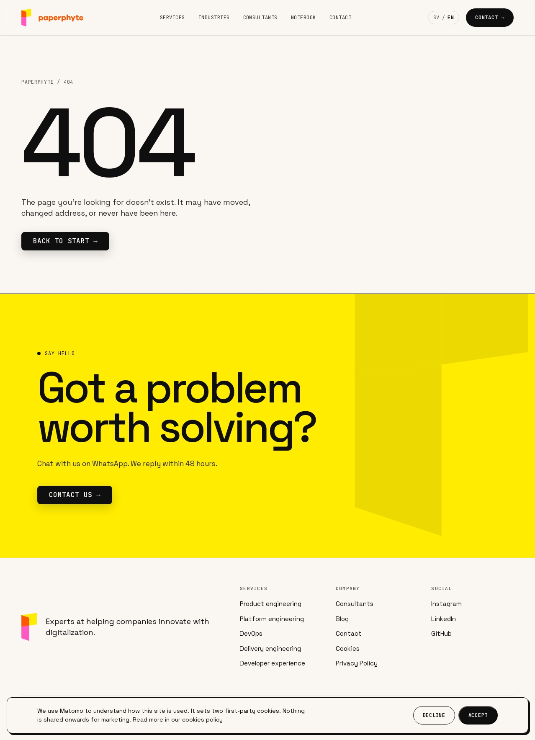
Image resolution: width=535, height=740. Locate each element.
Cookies (348, 648)
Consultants (260, 17)
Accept (478, 715)
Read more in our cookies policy (178, 719)
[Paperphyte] (52, 18)
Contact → (489, 17)
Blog (342, 619)
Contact (340, 17)
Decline (434, 715)
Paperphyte (37, 82)
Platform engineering (272, 619)
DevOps (251, 633)
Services (172, 17)
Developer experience (272, 663)
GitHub (441, 633)
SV (436, 17)
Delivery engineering (270, 648)
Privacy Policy (357, 663)
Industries (214, 17)
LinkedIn (443, 619)
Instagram (446, 604)
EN (451, 17)
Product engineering (270, 604)
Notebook (303, 17)
